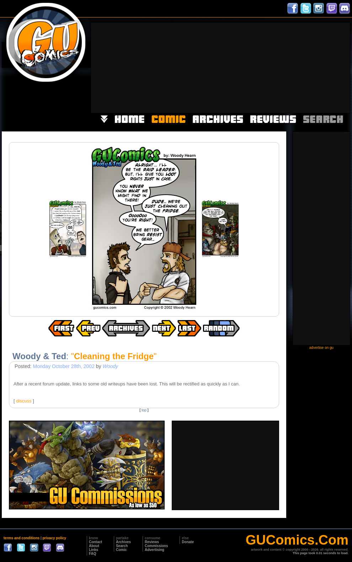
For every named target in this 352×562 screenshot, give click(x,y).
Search (122, 546)
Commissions (156, 546)
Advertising (154, 550)
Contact (95, 542)
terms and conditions (21, 538)
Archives (123, 542)
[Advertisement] (304, 67)
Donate (188, 542)
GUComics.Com (297, 540)
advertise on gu (321, 348)
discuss (23, 401)
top (144, 410)
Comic (121, 550)
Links (93, 550)
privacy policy (54, 538)
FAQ (92, 554)
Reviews (152, 542)
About (94, 546)
